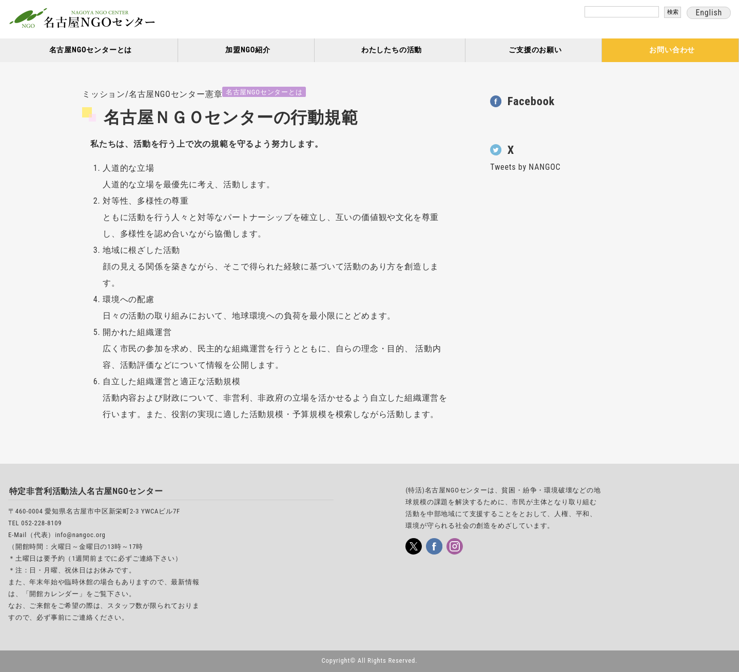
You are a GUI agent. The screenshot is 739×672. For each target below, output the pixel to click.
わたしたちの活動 (391, 50)
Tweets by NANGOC (525, 167)
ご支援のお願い (535, 50)
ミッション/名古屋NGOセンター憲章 (152, 94)
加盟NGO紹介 (247, 50)
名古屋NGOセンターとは (90, 50)
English (708, 12)
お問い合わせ (672, 50)
